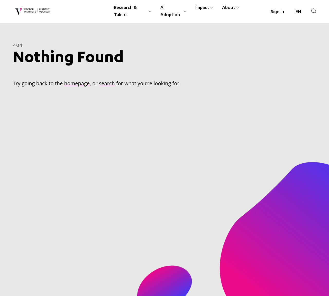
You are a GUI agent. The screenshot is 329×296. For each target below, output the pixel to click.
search (107, 83)
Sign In (277, 12)
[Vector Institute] (33, 11)
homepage (76, 83)
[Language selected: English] (298, 12)
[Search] (313, 10)
